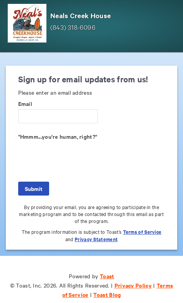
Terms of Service (142, 231)
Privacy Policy (133, 285)
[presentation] (77, 157)
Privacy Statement (96, 239)
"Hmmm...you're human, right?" (57, 136)
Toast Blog (107, 294)
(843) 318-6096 (73, 26)
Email (25, 103)
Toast (107, 276)
